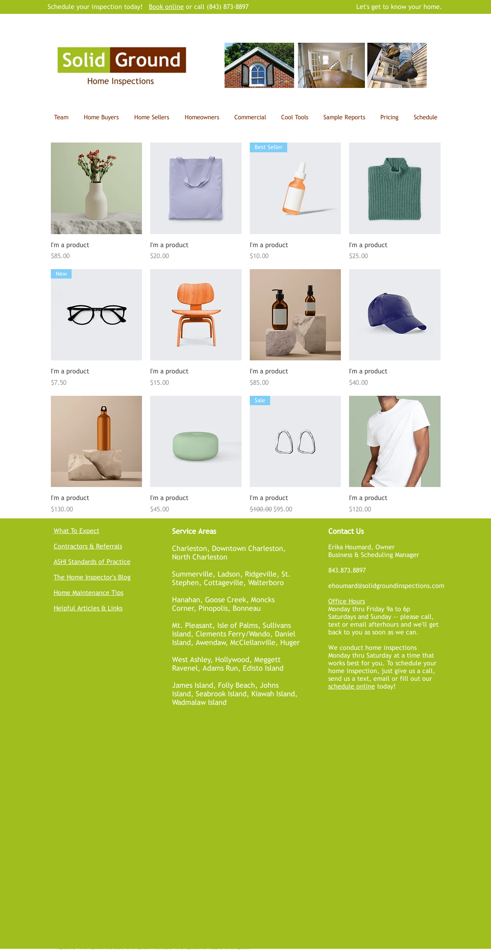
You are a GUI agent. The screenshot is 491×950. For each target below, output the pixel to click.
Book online (166, 7)
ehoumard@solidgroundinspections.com (386, 586)
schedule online (351, 686)
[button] (295, 117)
